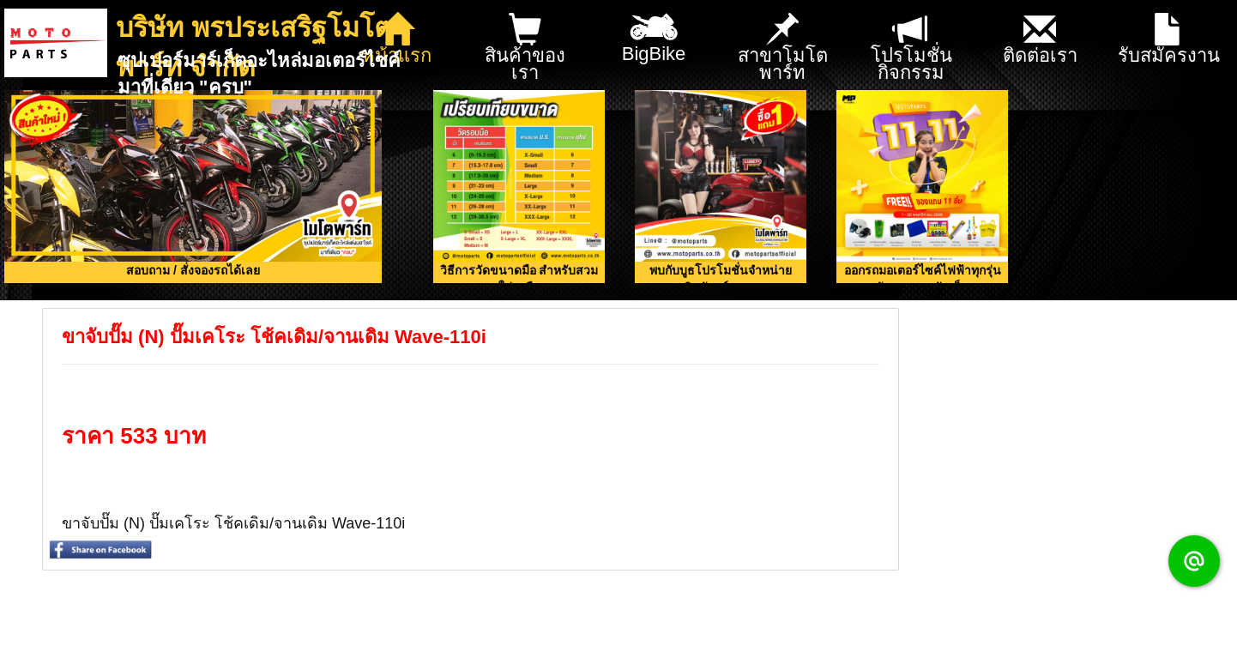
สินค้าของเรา (525, 48)
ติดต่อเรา (1040, 40)
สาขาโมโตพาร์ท (783, 48)
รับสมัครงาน (1169, 40)
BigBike (654, 32)
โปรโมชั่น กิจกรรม (911, 48)
